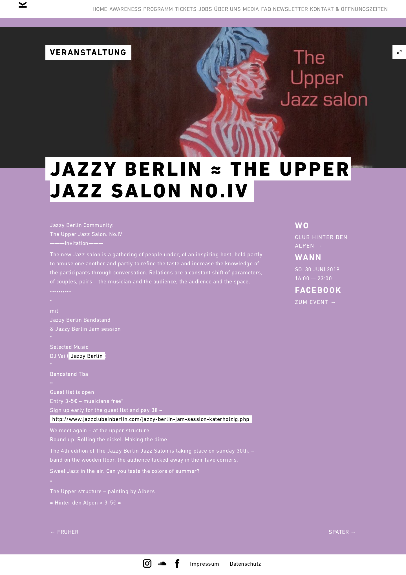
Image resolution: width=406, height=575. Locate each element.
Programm (182, 13)
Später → (342, 532)
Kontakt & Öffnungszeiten (344, 41)
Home (106, 13)
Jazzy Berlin (87, 356)
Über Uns (277, 13)
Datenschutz (245, 564)
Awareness (141, 13)
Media (309, 13)
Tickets (218, 13)
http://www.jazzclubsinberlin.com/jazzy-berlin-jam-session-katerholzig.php (151, 419)
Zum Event (311, 302)
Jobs (246, 13)
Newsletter (365, 13)
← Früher (64, 532)
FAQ (333, 13)
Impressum (204, 564)
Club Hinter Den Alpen (321, 241)
